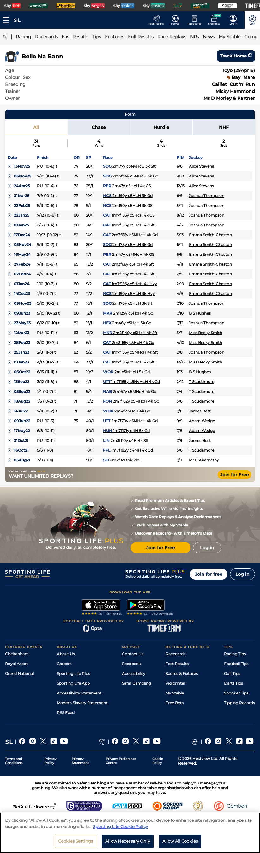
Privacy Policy (51, 761)
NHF (224, 127)
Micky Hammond (235, 91)
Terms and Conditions (13, 761)
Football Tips (236, 663)
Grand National (19, 673)
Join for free (208, 574)
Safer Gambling (136, 683)
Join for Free (234, 475)
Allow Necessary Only (127, 841)
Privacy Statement (80, 761)
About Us (66, 654)
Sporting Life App (73, 683)
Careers (64, 663)
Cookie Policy (157, 761)
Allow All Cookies (180, 841)
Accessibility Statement (79, 693)
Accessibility (133, 673)
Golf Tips (232, 673)
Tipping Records (239, 702)
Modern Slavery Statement (82, 702)
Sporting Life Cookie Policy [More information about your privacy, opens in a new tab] (120, 826)
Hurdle (161, 127)
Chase (99, 127)
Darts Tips (233, 683)
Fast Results (177, 663)
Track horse (236, 56)
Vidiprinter (175, 683)
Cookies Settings (75, 841)
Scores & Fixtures (182, 673)
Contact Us (132, 654)
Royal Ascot (16, 663)
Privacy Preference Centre (121, 761)
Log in (242, 574)
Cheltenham (17, 654)
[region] (130, 832)
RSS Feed (66, 712)
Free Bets (175, 702)
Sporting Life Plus (73, 673)
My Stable (175, 693)
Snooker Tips (236, 693)
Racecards (175, 654)
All (36, 127)
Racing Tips (235, 654)
